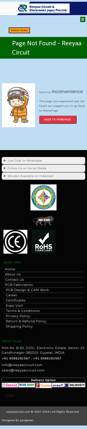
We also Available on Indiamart (31, 176)
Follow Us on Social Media (27, 168)
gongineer (27, 420)
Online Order (19, 30)
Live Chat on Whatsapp (25, 160)
